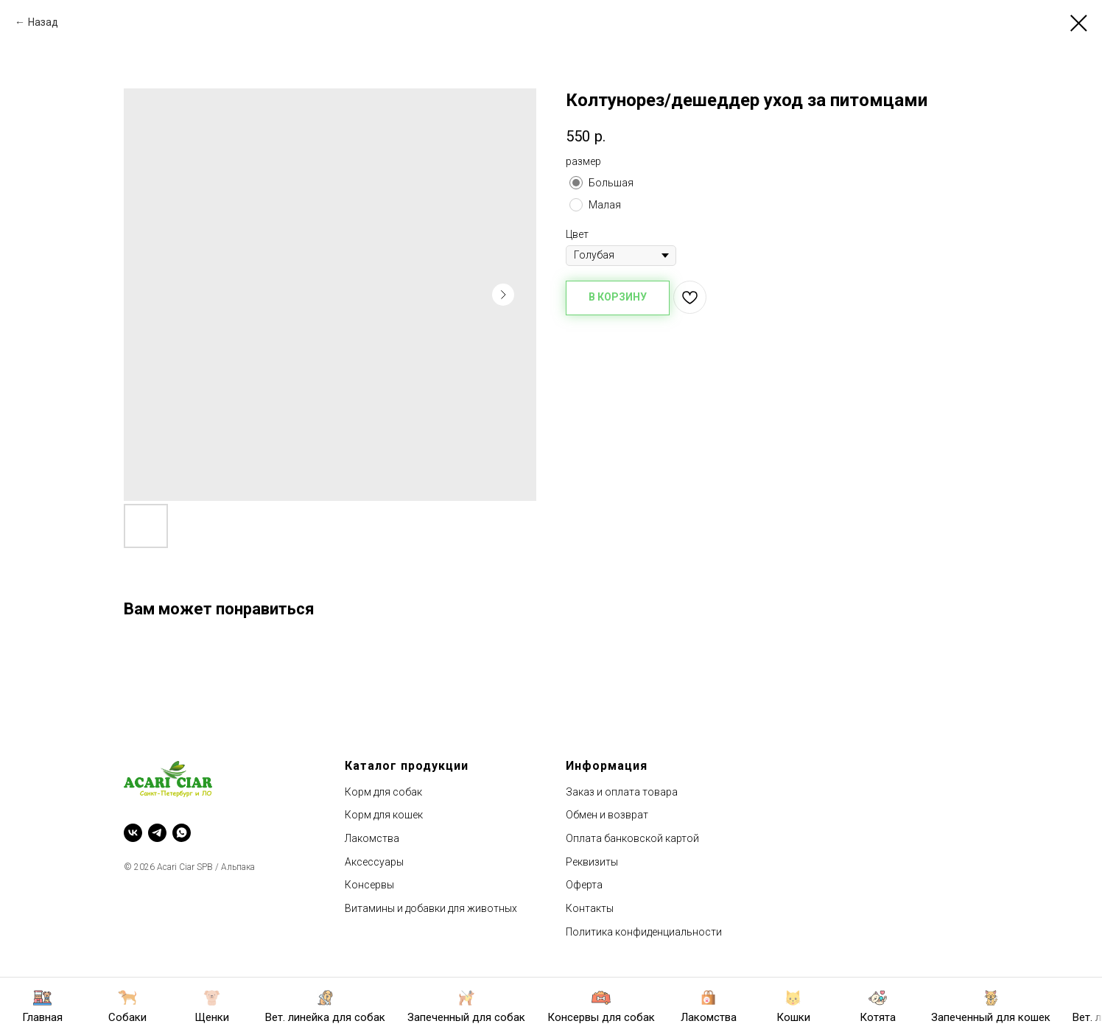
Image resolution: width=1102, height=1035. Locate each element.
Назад (43, 22)
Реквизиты (592, 862)
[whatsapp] (181, 833)
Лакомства (372, 838)
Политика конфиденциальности (644, 932)
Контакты (590, 908)
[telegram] (157, 833)
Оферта (584, 885)
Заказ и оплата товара (622, 792)
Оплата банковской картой (632, 838)
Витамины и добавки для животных (431, 908)
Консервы (369, 885)
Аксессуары (374, 862)
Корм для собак (383, 792)
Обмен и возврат (607, 815)
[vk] (133, 833)
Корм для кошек (384, 815)
